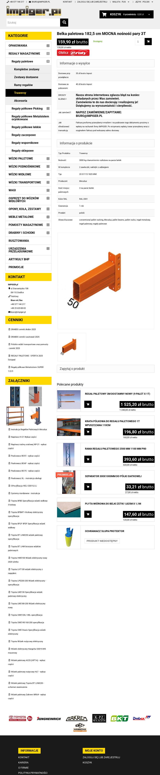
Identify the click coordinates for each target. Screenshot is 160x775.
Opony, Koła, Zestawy (25, 209)
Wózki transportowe (25, 182)
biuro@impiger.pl (39, 2)
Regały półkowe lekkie (26, 127)
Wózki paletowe (21, 158)
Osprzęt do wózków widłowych (24, 200)
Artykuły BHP (19, 259)
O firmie (23, 767)
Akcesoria (20, 100)
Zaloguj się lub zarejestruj (92, 2)
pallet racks (130, 220)
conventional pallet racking (91, 220)
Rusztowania (19, 240)
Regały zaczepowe (24, 135)
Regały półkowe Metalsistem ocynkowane (30, 118)
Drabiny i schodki (22, 232)
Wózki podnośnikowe (24, 166)
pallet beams (118, 220)
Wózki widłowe (20, 174)
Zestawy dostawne (26, 77)
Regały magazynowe (24, 53)
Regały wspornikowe (25, 143)
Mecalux (108, 220)
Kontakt (67, 2)
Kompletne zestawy (26, 69)
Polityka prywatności (32, 772)
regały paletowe (100, 224)
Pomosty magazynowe (26, 225)
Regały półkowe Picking (27, 108)
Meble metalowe (21, 217)
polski (144, 2)
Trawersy (20, 93)
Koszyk (87, 762)
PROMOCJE (16, 267)
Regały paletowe (22, 61)
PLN (121, 2)
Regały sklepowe (23, 150)
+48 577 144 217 (15, 2)
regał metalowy (143, 220)
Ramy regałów (23, 85)
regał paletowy (85, 224)
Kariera (23, 762)
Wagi (12, 190)
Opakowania (18, 45)
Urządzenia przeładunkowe (21, 250)
